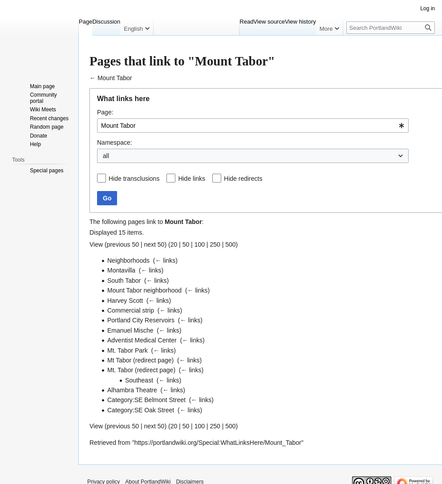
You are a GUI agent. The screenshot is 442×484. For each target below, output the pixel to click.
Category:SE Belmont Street (146, 399)
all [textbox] (106, 155)
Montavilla (121, 270)
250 (215, 244)
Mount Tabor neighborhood (144, 290)
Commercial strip (130, 310)
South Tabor (124, 280)
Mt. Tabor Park (127, 350)
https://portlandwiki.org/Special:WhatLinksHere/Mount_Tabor (217, 442)
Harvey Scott (125, 300)
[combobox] (253, 125)
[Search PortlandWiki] (390, 27)
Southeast (139, 380)
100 (200, 244)
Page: (105, 112)
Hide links (191, 178)
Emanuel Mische (130, 330)
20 (174, 244)
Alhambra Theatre (132, 390)
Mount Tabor (114, 77)
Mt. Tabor (120, 370)
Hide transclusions (134, 178)
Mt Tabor (119, 360)
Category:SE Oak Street (140, 410)
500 (230, 244)
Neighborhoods (128, 260)
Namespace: (114, 142)
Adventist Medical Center (142, 340)
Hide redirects (243, 178)
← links (165, 260)
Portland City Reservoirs (140, 320)
